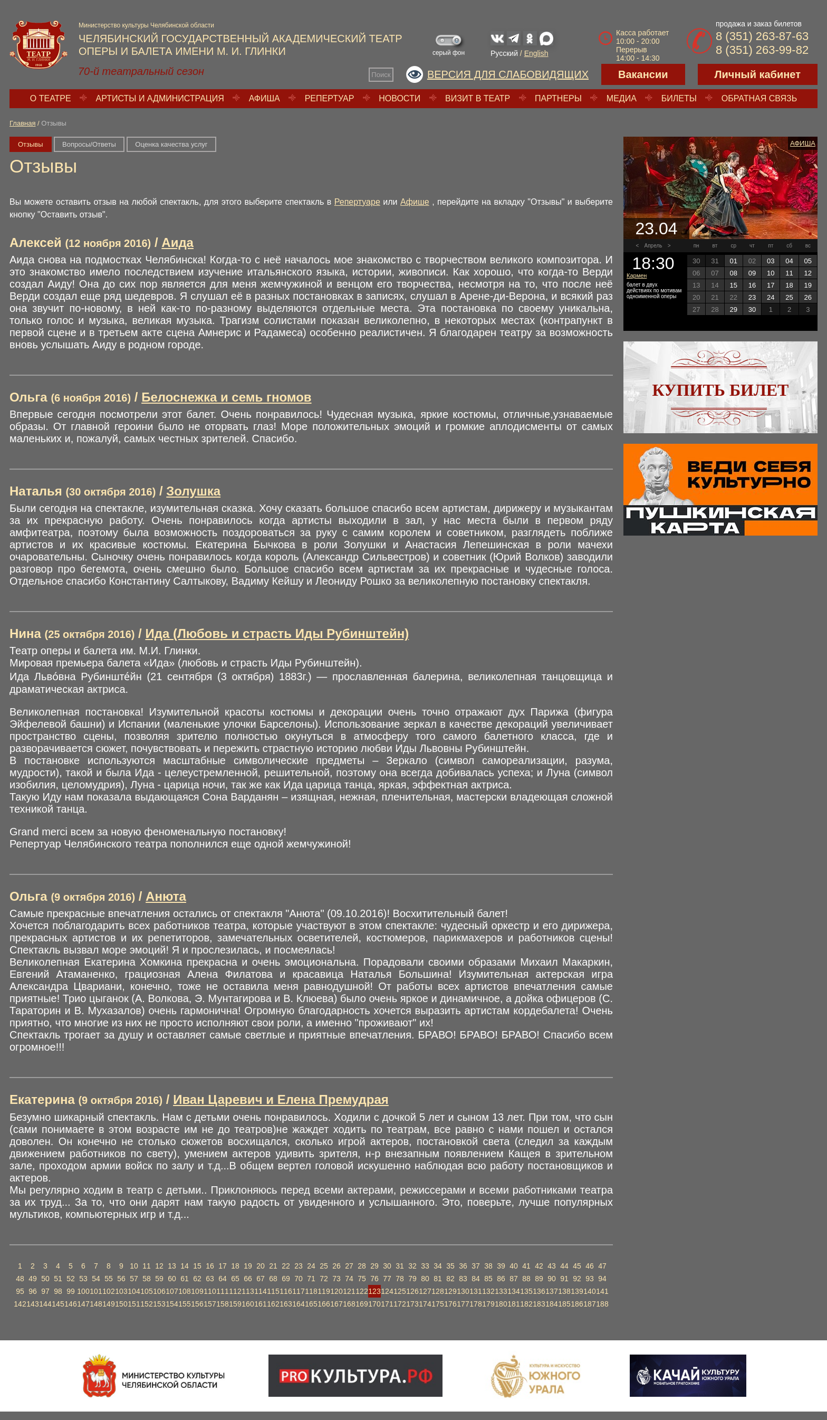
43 (551, 1266)
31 (400, 1266)
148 (96, 1304)
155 (184, 1304)
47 (602, 1266)
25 (324, 1266)
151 (134, 1304)
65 (235, 1278)
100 (83, 1291)
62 (197, 1278)
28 (362, 1266)
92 (577, 1278)
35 (450, 1266)
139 (577, 1291)
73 (336, 1278)
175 (437, 1304)
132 (488, 1291)
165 (311, 1304)
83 (463, 1278)
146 (70, 1304)
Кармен (637, 275)
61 (184, 1278)
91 (564, 1278)
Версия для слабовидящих (508, 74)
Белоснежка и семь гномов (226, 397)
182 (526, 1304)
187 (589, 1304)
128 (437, 1291)
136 (539, 1291)
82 (450, 1278)
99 (70, 1291)
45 (577, 1266)
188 (602, 1304)
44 (564, 1266)
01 (733, 261)
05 (808, 261)
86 (501, 1278)
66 (248, 1278)
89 (539, 1278)
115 (273, 1291)
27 (349, 1266)
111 (222, 1291)
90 (551, 1278)
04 (789, 261)
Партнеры (558, 98)
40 (513, 1266)
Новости (399, 98)
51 (58, 1278)
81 (438, 1278)
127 (425, 1291)
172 (399, 1304)
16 (210, 1266)
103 (121, 1291)
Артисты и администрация (160, 98)
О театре (50, 98)
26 (336, 1266)
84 (476, 1278)
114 (260, 1291)
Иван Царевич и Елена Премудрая (281, 1099)
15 (197, 1266)
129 (450, 1291)
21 (273, 1266)
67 (260, 1278)
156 (197, 1304)
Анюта (166, 896)
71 (311, 1278)
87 (513, 1278)
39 (501, 1266)
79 (412, 1278)
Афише (414, 201)
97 (45, 1291)
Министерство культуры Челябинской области (146, 25)
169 (361, 1304)
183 (539, 1304)
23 (298, 1266)
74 (349, 1278)
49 (32, 1278)
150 (121, 1304)
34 (438, 1266)
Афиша (264, 98)
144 (45, 1304)
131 (475, 1291)
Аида (177, 242)
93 (589, 1278)
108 (184, 1291)
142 (20, 1304)
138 (564, 1291)
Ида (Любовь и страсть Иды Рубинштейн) (277, 633)
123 (374, 1291)
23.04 (656, 228)
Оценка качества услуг (171, 144)
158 (222, 1304)
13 (172, 1266)
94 (602, 1278)
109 (197, 1291)
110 (210, 1291)
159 (235, 1304)
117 (298, 1291)
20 (260, 1266)
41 (526, 1266)
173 (412, 1304)
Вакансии (643, 74)
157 (210, 1304)
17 (222, 1266)
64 (222, 1278)
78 (400, 1278)
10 (134, 1266)
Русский (504, 53)
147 (83, 1304)
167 (336, 1304)
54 (96, 1278)
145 (58, 1304)
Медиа (622, 98)
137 (551, 1291)
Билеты (679, 98)
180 (501, 1304)
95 (20, 1291)
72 (324, 1278)
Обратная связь (759, 98)
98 (58, 1291)
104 (134, 1291)
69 (286, 1278)
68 (273, 1278)
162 (273, 1304)
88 (526, 1278)
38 (488, 1266)
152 (146, 1304)
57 (134, 1278)
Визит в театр (477, 98)
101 (96, 1291)
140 (589, 1291)
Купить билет (720, 389)
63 (210, 1278)
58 (146, 1278)
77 (387, 1278)
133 (501, 1291)
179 (488, 1304)
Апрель (653, 246)
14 (184, 1266)
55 (108, 1278)
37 (476, 1266)
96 (32, 1291)
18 (235, 1266)
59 (159, 1278)
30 (387, 1266)
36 (463, 1266)
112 (235, 1291)
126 (412, 1291)
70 (298, 1278)
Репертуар (329, 98)
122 (361, 1291)
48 (20, 1278)
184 (551, 1304)
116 (286, 1291)
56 (121, 1278)
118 (311, 1291)
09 (752, 273)
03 (770, 261)
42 (539, 1266)
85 (488, 1278)
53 (83, 1278)
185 (564, 1304)
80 (425, 1278)
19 (248, 1266)
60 (172, 1278)
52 (70, 1278)
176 (450, 1304)
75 (362, 1278)
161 (260, 1304)
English (536, 53)
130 (463, 1291)
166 (324, 1304)
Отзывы (30, 144)
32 (412, 1266)
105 (146, 1291)
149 (108, 1304)
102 (108, 1291)
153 (159, 1304)
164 (298, 1304)
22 (286, 1266)
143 (32, 1304)
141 (602, 1291)
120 (336, 1291)
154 (172, 1304)
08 (733, 273)
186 (577, 1304)
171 (387, 1304)
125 (399, 1291)
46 (589, 1266)
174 (425, 1304)
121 (349, 1291)
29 (374, 1266)
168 (349, 1304)
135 (526, 1291)
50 (45, 1278)
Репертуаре (357, 201)
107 (172, 1291)
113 (248, 1291)
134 (513, 1291)
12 (159, 1266)
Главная (22, 123)
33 (425, 1266)
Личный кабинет (758, 74)
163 (286, 1304)
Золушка (193, 491)
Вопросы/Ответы (89, 144)
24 (311, 1266)
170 (374, 1304)
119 (324, 1291)
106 (159, 1291)
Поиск (380, 75)
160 (248, 1304)
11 (146, 1266)
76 (374, 1278)
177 (463, 1304)
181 (513, 1304)
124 (387, 1291)
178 (475, 1304)
